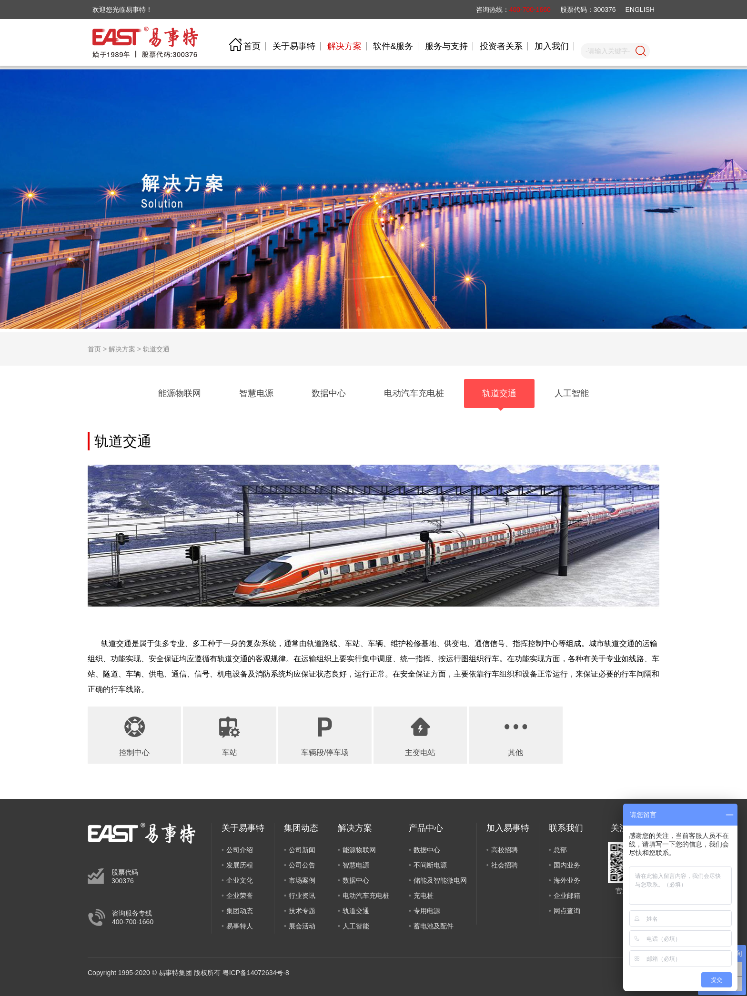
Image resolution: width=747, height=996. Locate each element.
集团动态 (239, 911)
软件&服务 (393, 46)
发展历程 (239, 865)
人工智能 (356, 926)
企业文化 (239, 880)
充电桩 (424, 895)
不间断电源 (430, 865)
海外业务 (567, 880)
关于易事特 (294, 46)
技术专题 (302, 911)
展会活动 (302, 926)
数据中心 (356, 880)
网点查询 (567, 911)
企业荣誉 (239, 895)
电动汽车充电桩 (366, 895)
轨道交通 (156, 349)
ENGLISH (640, 9)
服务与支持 (446, 46)
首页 (252, 46)
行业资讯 (302, 895)
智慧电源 (356, 865)
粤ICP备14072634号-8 (255, 972)
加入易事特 (507, 828)
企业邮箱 (567, 895)
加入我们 (552, 46)
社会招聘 (504, 865)
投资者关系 (501, 46)
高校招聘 (504, 850)
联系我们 (566, 828)
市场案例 (302, 880)
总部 (560, 850)
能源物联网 (359, 850)
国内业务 (567, 865)
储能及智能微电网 (440, 880)
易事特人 (239, 926)
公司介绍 (239, 850)
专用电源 (427, 911)
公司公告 (302, 865)
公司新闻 (302, 850)
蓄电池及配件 (434, 926)
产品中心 (426, 828)
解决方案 (344, 46)
